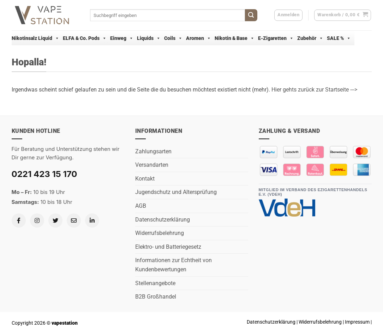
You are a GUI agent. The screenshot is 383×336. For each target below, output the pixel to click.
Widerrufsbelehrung (159, 233)
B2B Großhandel (155, 296)
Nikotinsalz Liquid (35, 38)
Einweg (121, 38)
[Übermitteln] (251, 15)
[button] (342, 15)
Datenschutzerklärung (162, 219)
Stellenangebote (155, 283)
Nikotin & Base (235, 38)
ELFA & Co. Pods (85, 38)
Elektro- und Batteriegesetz (168, 246)
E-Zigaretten (276, 38)
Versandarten (151, 164)
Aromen (198, 38)
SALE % (339, 38)
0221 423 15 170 (44, 174)
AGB (140, 205)
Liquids (149, 38)
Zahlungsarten (153, 151)
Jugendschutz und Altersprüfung (176, 192)
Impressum (357, 322)
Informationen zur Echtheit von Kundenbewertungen (173, 265)
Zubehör (310, 38)
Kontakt (145, 178)
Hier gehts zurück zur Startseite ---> (314, 89)
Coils (173, 38)
